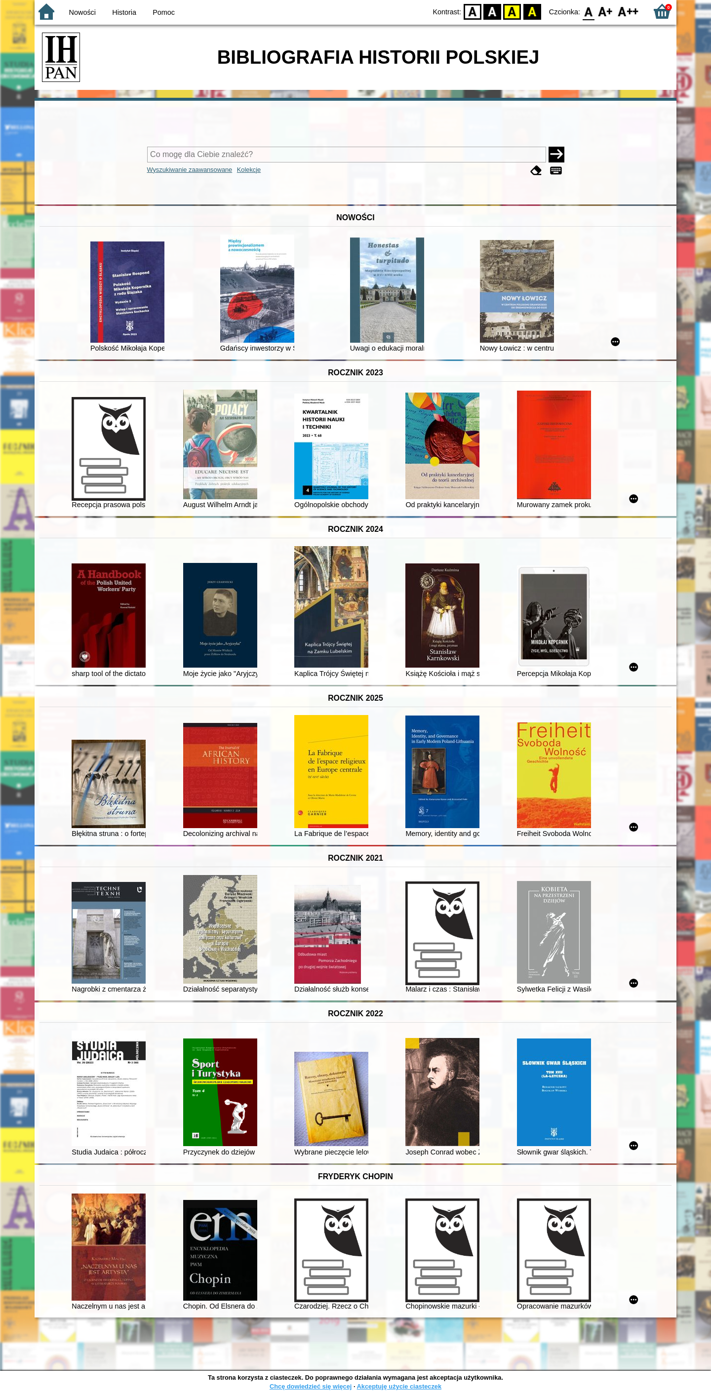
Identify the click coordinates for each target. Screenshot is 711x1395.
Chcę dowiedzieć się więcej (311, 1386)
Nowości (82, 12)
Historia (124, 12)
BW (492, 11)
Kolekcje (249, 169)
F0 (588, 11)
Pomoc (164, 12)
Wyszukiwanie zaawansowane (190, 169)
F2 (628, 11)
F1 (605, 11)
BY (532, 11)
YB (512, 11)
